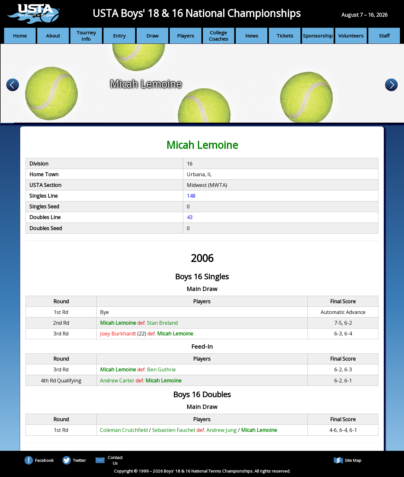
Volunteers (351, 35)
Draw (152, 35)
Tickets (284, 35)
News (251, 35)
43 (190, 217)
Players (185, 35)
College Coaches (218, 35)
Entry (119, 35)
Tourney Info (86, 35)
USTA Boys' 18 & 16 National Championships (196, 13)
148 (191, 195)
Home (20, 35)
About (53, 35)
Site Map (347, 460)
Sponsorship (318, 35)
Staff (384, 35)
